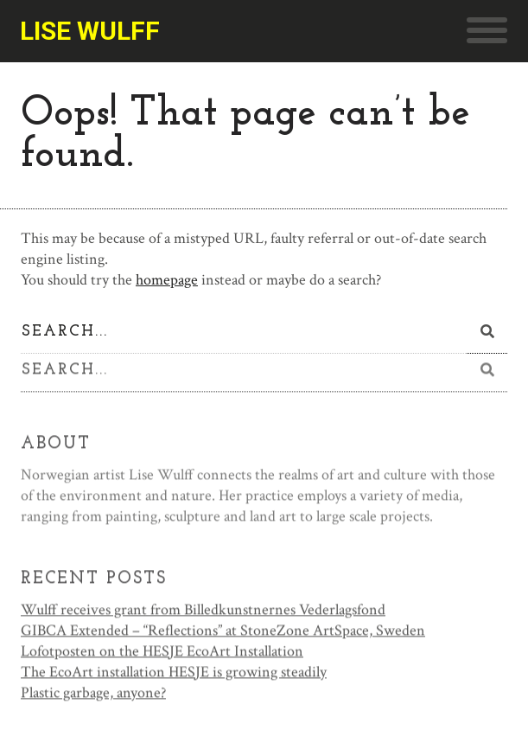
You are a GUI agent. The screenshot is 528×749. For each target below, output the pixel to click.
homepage (167, 280)
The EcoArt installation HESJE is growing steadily (174, 673)
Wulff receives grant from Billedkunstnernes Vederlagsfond (203, 611)
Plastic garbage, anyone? (93, 694)
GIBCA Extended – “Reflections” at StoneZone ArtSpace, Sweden (223, 632)
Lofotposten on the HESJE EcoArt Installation (162, 653)
